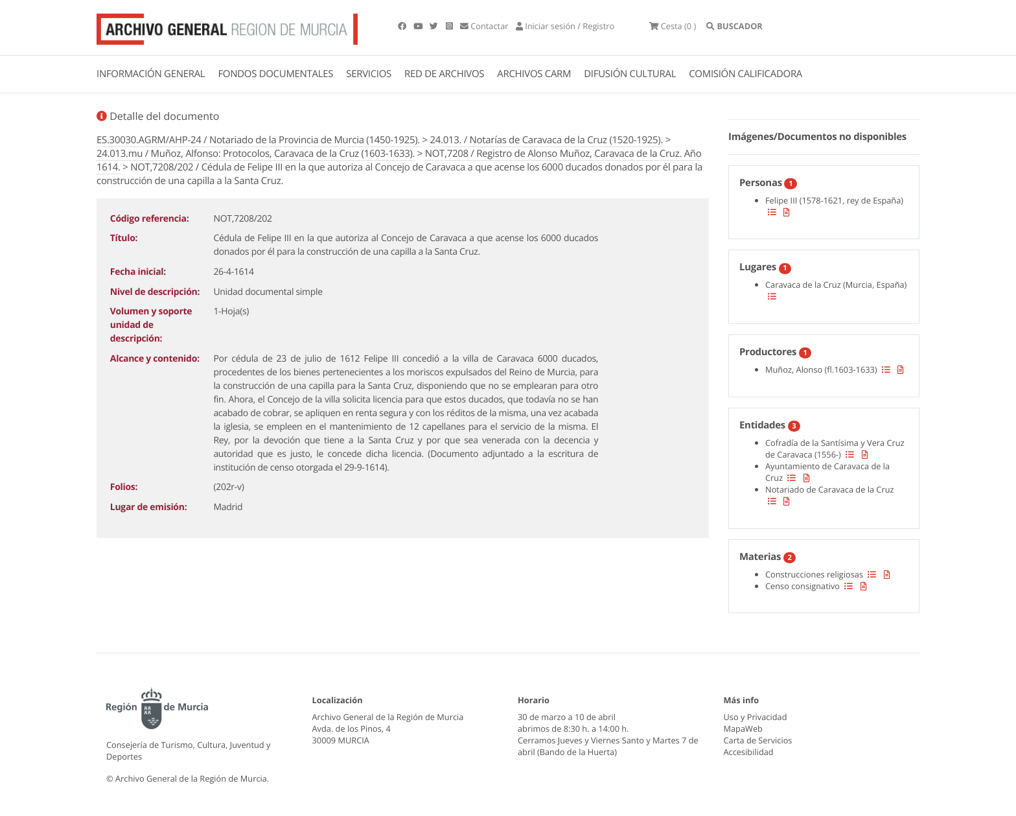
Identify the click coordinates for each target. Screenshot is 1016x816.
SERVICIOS (368, 73)
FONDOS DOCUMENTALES (275, 73)
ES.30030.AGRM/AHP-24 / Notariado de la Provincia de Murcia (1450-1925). (258, 140)
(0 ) (675, 26)
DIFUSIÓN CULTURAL (630, 73)
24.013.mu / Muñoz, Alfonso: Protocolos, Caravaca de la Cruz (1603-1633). (256, 153)
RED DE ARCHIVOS (444, 73)
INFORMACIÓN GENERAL (151, 73)
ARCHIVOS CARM (534, 73)
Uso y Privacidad (755, 717)
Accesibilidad (749, 752)
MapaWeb (743, 728)
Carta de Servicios (758, 740)
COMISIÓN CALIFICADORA (745, 73)
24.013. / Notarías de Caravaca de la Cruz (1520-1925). (546, 140)
